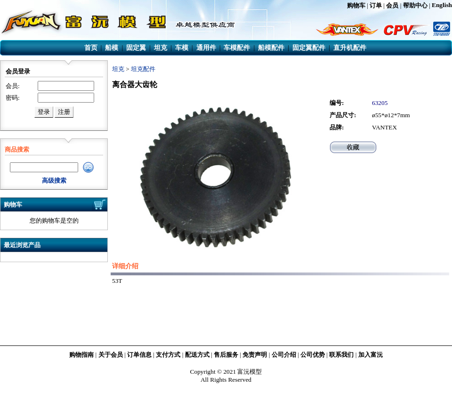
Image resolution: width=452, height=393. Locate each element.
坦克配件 (143, 68)
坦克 (118, 68)
